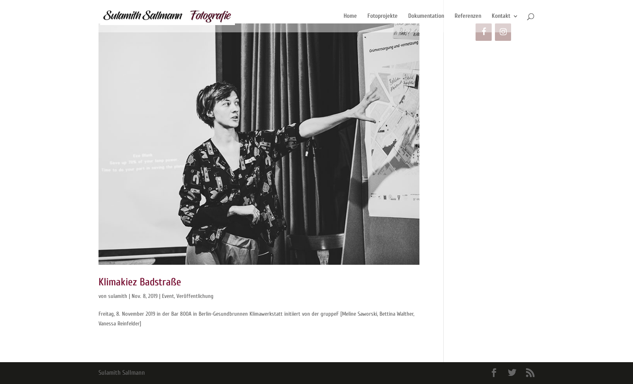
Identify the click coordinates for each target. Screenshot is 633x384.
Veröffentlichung (195, 296)
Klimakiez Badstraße (140, 282)
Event (168, 296)
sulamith (117, 296)
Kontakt (501, 16)
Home (350, 16)
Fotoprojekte (382, 16)
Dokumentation (426, 16)
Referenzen (468, 16)
